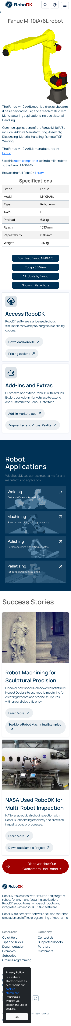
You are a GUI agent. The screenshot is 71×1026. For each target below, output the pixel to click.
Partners (44, 946)
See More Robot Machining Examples (34, 724)
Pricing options (19, 354)
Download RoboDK (21, 342)
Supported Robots (50, 942)
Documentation (13, 946)
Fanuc (6, 153)
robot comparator (26, 161)
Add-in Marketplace (22, 414)
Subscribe (9, 955)
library (39, 173)
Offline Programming (16, 960)
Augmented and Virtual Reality (30, 425)
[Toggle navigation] (65, 5)
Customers (45, 951)
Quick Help (9, 937)
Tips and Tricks (12, 942)
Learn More (20, 712)
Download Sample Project (26, 848)
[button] (55, 4)
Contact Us (45, 937)
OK (17, 1017)
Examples (9, 951)
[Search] (45, 4)
